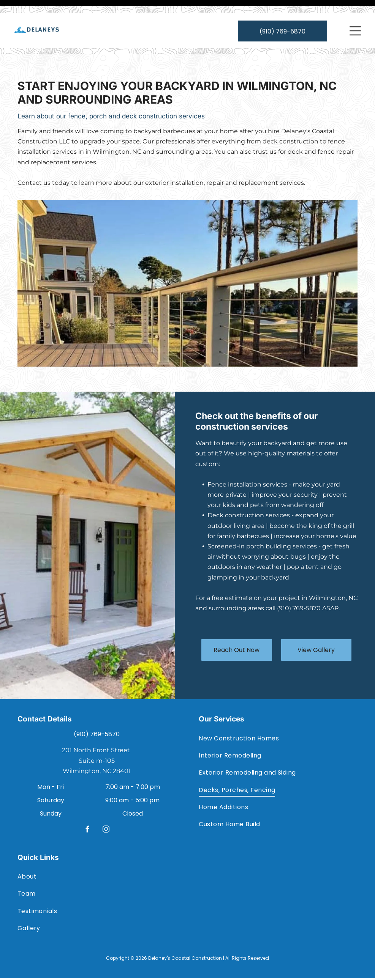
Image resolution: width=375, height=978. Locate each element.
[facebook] (87, 811)
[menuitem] (278, 719)
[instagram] (106, 811)
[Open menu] (355, 17)
